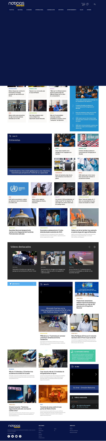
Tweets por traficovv (74, 401)
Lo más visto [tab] (91, 80)
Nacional (40, 429)
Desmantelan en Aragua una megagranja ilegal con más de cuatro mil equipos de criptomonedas (53, 271)
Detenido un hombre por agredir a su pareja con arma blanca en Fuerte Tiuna (24, 270)
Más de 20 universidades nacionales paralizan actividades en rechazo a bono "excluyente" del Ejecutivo (58, 117)
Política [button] (11, 9)
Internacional (41, 430)
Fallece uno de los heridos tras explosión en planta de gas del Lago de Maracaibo (84, 231)
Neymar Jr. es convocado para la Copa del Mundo (37, 92)
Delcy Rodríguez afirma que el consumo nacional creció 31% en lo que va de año (83, 337)
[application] (29, 155)
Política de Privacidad (73, 432)
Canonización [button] (51, 9)
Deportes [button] (60, 9)
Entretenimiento (41, 438)
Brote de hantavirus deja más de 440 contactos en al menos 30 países (63, 176)
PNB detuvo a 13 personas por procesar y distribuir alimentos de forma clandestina (52, 338)
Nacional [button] (20, 9)
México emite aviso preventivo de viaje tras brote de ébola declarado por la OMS (17, 117)
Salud (55, 429)
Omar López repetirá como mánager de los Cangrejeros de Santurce (63, 152)
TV (54, 430)
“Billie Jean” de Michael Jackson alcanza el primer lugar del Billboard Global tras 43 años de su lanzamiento (58, 93)
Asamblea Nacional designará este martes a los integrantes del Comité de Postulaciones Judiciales (21, 232)
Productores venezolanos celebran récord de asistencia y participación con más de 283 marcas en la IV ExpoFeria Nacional (86, 304)
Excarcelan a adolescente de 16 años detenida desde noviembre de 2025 (51, 231)
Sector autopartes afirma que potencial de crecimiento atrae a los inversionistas (58, 68)
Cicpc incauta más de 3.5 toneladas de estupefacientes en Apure (52, 373)
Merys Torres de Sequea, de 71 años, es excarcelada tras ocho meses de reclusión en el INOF (87, 201)
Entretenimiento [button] (71, 9)
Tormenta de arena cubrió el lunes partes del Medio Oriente (51, 408)
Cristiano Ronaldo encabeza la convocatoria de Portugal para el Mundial (87, 152)
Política (40, 432)
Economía (40, 434)
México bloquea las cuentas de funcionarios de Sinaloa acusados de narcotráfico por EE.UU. (17, 93)
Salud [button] (81, 9)
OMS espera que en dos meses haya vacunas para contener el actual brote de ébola (87, 176)
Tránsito (71, 429)
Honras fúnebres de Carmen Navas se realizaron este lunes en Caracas (37, 68)
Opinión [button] (89, 9)
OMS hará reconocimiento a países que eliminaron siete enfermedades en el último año (18, 201)
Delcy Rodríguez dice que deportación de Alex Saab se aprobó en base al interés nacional (16, 69)
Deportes (40, 436)
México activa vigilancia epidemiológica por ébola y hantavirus (39, 201)
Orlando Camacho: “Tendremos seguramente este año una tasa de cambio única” (20, 409)
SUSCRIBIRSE (84, 45)
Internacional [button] (39, 9)
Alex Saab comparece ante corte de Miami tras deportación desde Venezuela (37, 117)
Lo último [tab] (77, 80)
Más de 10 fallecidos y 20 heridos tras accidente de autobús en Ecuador (21, 373)
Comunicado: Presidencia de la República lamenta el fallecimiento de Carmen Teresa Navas (84, 54)
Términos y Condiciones (74, 430)
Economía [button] (29, 9)
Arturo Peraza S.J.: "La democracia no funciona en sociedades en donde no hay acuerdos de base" (81, 271)
